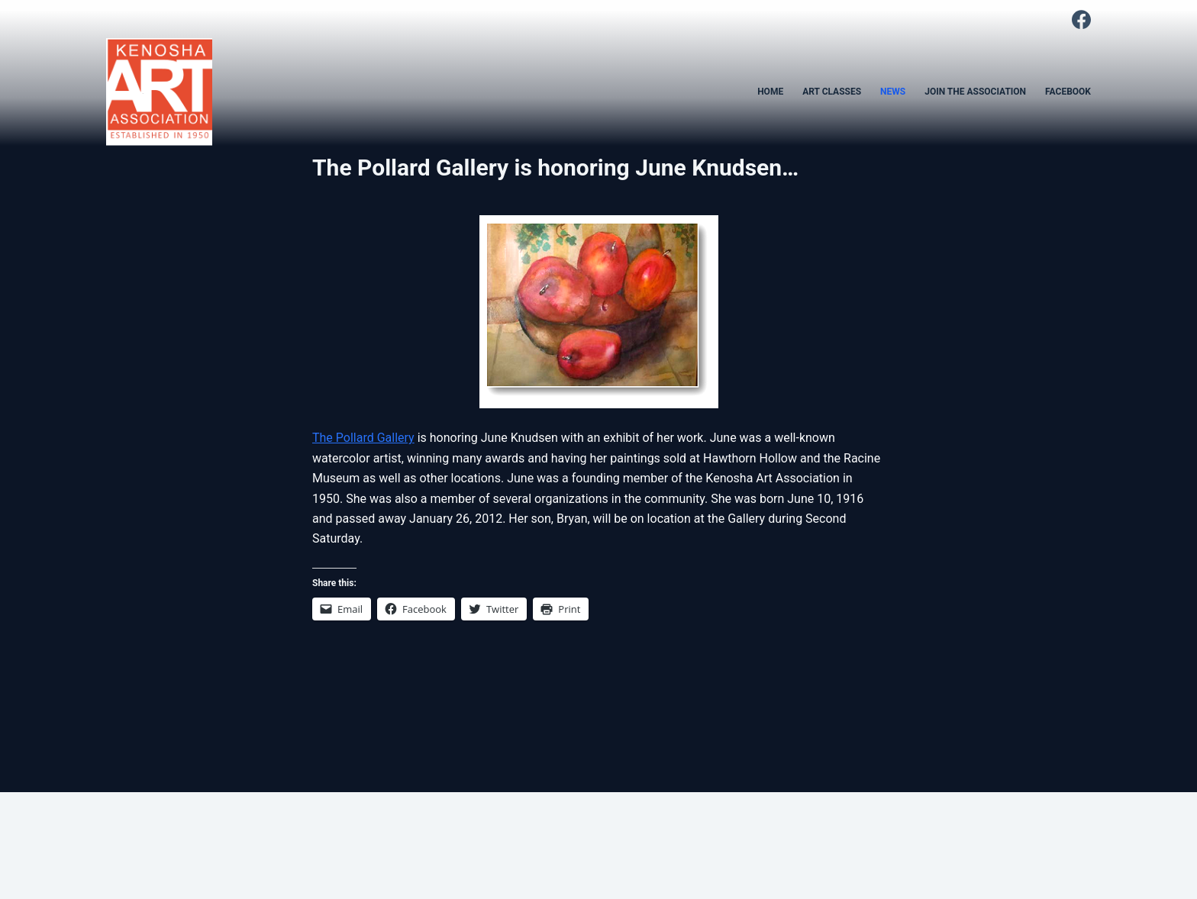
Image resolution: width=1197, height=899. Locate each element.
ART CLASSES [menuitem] (831, 91)
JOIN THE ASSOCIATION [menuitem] (975, 91)
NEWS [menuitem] (892, 91)
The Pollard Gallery (363, 437)
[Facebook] (1081, 19)
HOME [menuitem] (770, 91)
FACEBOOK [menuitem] (1068, 91)
